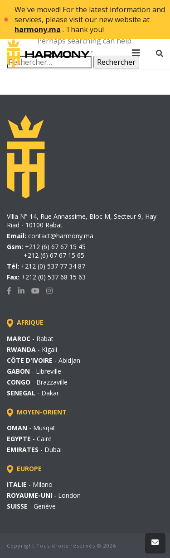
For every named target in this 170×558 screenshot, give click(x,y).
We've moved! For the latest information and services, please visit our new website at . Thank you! (90, 19)
